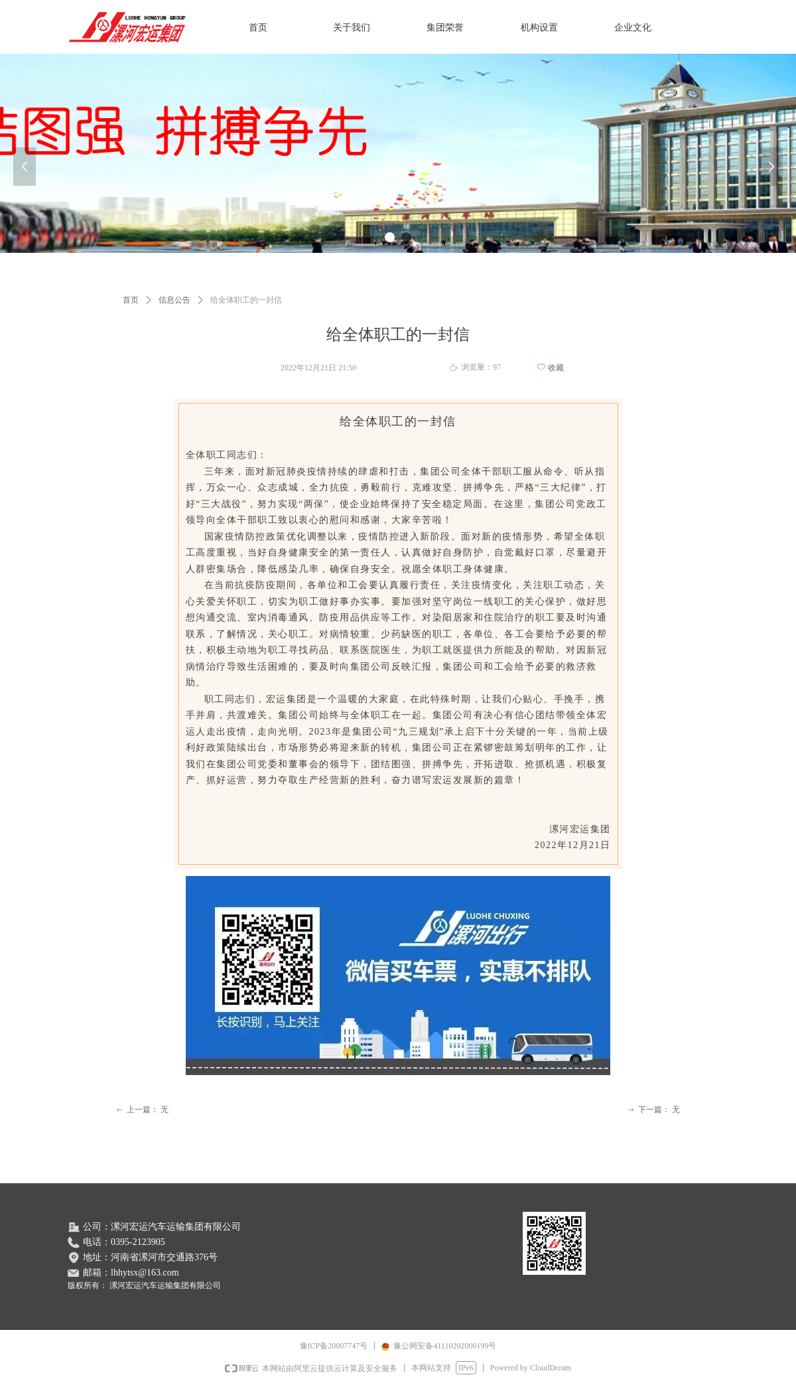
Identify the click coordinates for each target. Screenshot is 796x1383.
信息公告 (174, 300)
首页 (131, 300)
